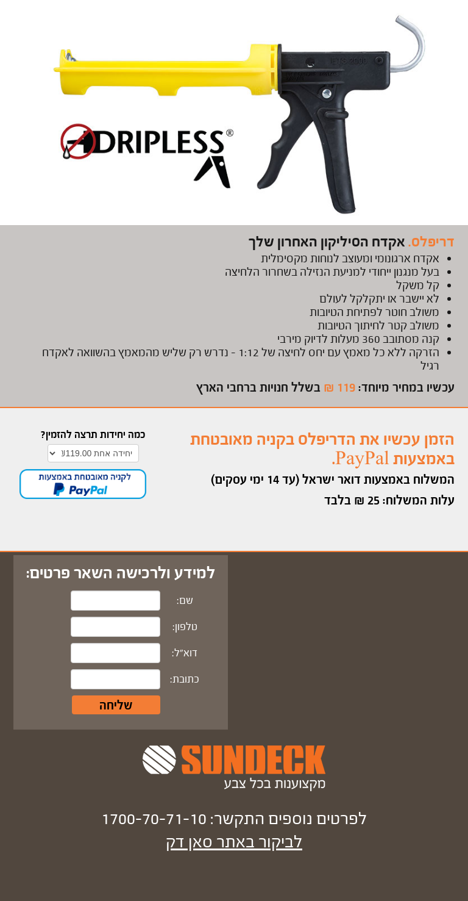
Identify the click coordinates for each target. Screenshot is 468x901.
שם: (185, 600)
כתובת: (184, 679)
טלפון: (184, 626)
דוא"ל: (184, 653)
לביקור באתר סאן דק (234, 841)
